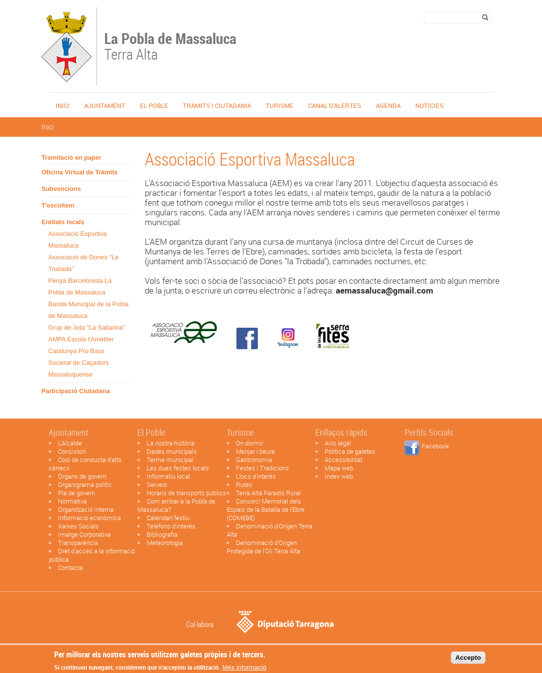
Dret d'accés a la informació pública (92, 555)
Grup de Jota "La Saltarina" (86, 327)
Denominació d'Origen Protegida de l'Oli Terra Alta (263, 546)
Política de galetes (350, 451)
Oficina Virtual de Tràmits (79, 172)
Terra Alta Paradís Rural (268, 492)
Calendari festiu (168, 517)
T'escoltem (57, 205)
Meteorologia (165, 542)
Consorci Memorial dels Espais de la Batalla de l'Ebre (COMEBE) (266, 509)
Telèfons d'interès (171, 526)
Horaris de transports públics (186, 492)
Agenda (388, 105)
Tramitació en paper (71, 157)
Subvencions (61, 188)
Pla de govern (76, 492)
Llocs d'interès (256, 476)
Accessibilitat (343, 459)
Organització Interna (86, 509)
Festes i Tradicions (262, 467)
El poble (154, 105)
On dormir (249, 443)
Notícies (429, 105)
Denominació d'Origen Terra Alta (269, 530)
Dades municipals (172, 451)
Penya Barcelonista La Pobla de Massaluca (80, 286)
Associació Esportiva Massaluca (77, 239)
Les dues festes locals (178, 467)
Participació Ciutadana (75, 391)
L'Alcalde (70, 443)
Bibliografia (162, 534)
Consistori (72, 451)
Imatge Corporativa (84, 534)
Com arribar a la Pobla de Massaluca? (176, 505)
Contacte (70, 567)
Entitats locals (62, 222)
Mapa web (339, 467)
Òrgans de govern (82, 476)
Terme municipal (170, 459)
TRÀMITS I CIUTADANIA (217, 105)
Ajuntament (104, 105)
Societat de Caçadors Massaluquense (78, 368)
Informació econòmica (89, 517)
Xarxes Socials (78, 526)
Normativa (72, 501)
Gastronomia (254, 459)
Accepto (468, 660)
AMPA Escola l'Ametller (81, 339)
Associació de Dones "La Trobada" (83, 263)
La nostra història (170, 443)
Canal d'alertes (334, 105)
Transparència (78, 542)
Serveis (157, 484)
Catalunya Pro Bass (76, 351)
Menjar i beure (255, 451)
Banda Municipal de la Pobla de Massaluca (88, 309)
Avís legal (338, 443)
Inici (63, 105)
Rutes (244, 484)
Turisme (279, 105)
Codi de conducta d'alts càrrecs (85, 463)
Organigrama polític (85, 484)
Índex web (339, 476)
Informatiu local (168, 476)
